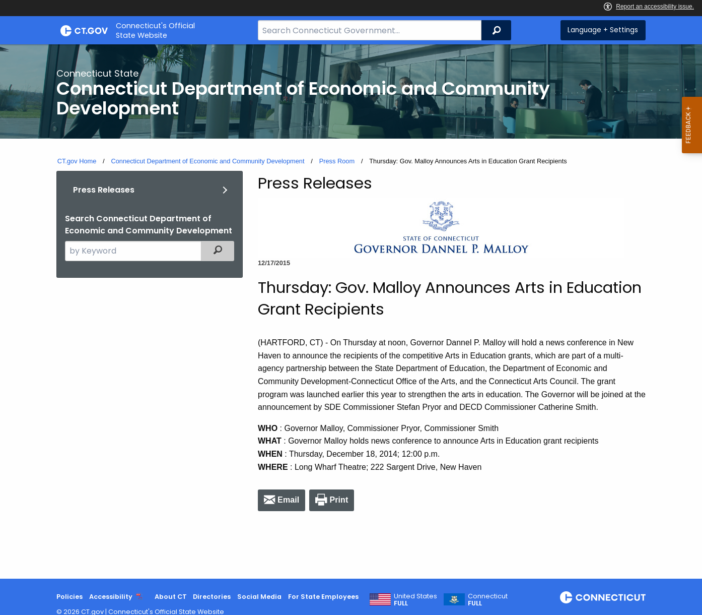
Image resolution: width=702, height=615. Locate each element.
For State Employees (323, 596)
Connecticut (488, 600)
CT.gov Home (77, 161)
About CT (171, 596)
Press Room (337, 161)
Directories (212, 596)
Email (288, 500)
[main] (351, 311)
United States (415, 600)
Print (338, 500)
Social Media (259, 596)
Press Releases (103, 190)
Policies (69, 596)
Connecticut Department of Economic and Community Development (207, 161)
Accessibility (110, 596)
